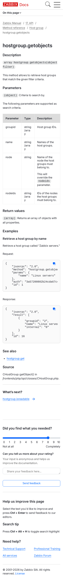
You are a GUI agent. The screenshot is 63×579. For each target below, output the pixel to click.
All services (10, 555)
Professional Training (47, 548)
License (20, 573)
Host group (36, 27)
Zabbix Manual (12, 23)
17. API (29, 23)
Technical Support (14, 548)
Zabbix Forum (42, 555)
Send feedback (31, 483)
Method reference (14, 27)
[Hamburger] (57, 4)
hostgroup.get (15, 370)
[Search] (48, 5)
